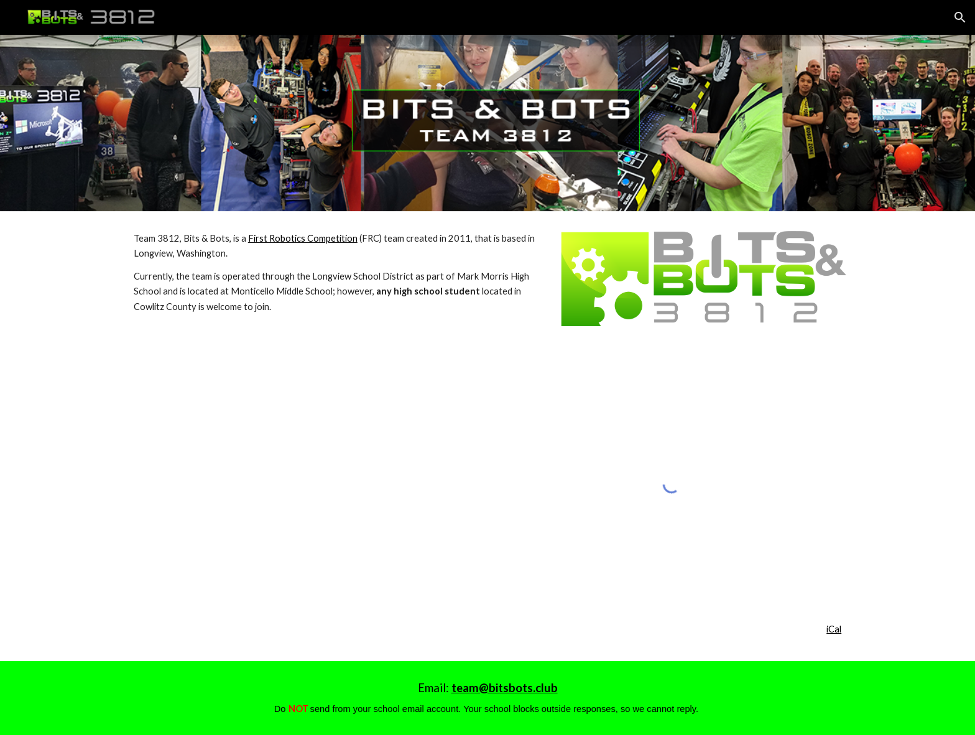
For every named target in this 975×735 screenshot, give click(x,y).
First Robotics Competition (303, 238)
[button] (960, 17)
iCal (833, 629)
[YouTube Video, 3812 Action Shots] (303, 480)
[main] (334, 272)
